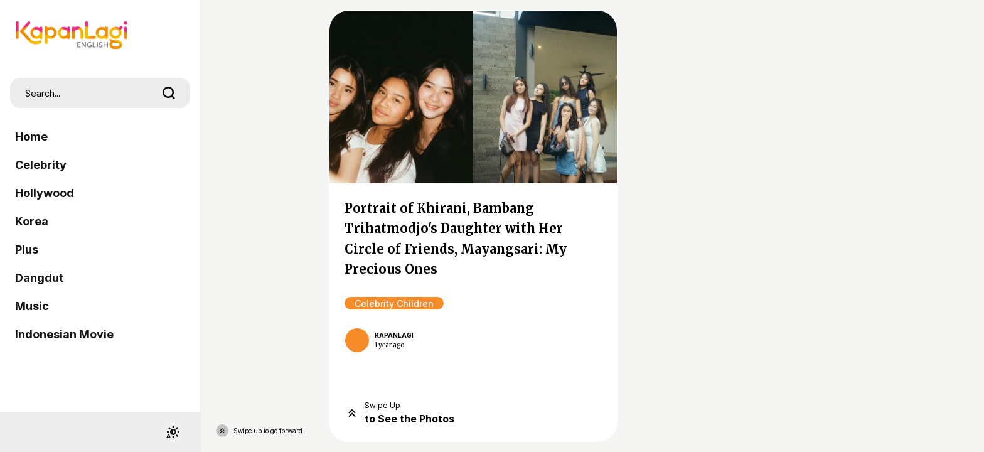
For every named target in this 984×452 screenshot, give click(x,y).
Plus (26, 249)
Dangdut (39, 277)
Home (31, 136)
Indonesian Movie (64, 334)
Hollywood (44, 193)
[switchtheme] (172, 431)
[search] (168, 93)
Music (32, 306)
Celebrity (41, 164)
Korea (31, 221)
